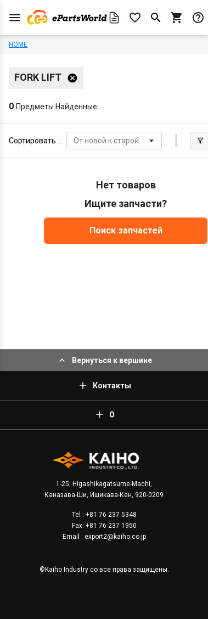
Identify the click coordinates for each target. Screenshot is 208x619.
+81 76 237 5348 (110, 514)
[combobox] (74, 141)
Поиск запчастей (125, 230)
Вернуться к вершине (104, 360)
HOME (18, 44)
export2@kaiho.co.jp (114, 536)
